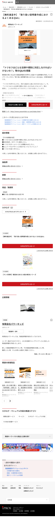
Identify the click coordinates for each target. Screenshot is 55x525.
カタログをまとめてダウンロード (15, 212)
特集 (20, 488)
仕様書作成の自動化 (13, 471)
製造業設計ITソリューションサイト (16, 468)
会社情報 (21, 511)
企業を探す (13, 488)
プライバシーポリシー (18, 507)
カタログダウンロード (27, 246)
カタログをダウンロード (39, 105)
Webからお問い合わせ (15, 105)
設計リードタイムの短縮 (15, 475)
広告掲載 (32, 511)
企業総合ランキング (28, 491)
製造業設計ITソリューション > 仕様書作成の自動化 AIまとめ (22, 120)
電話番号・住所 (13, 331)
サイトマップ (39, 488)
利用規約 (15, 511)
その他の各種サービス (10, 422)
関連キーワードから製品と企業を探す (17, 436)
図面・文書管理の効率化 (15, 473)
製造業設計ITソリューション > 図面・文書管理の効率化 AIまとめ (23, 122)
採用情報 (26, 511)
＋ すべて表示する (27, 95)
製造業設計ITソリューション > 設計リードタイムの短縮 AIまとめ (23, 124)
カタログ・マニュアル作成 (36, 416)
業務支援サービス (9, 416)
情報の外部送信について (18, 509)
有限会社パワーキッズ (15, 24)
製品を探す (5, 488)
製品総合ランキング (28, 488)
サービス (21, 416)
